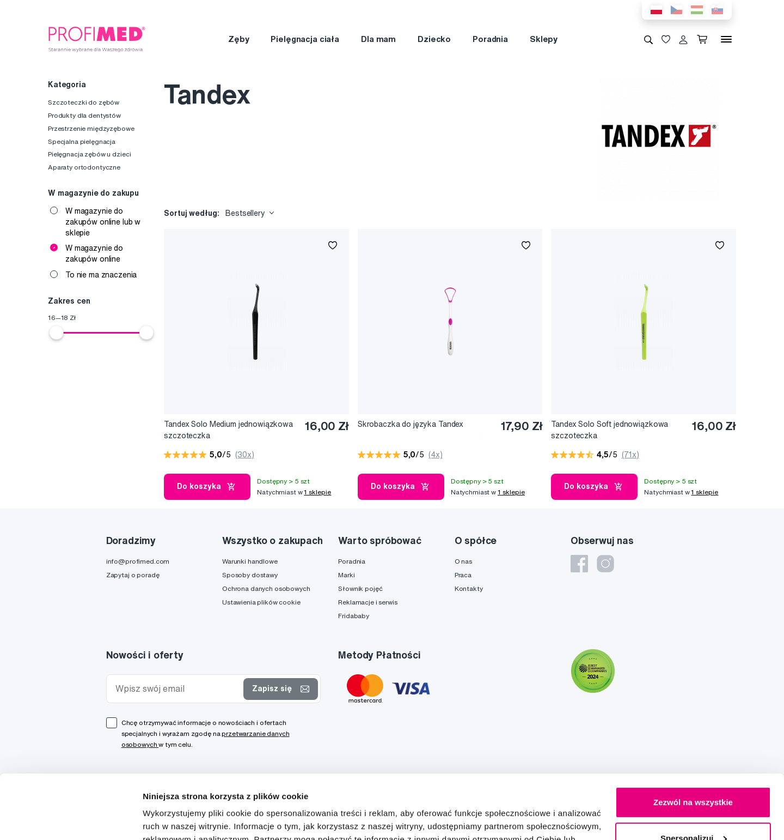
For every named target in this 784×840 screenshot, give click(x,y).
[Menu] (726, 39)
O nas (463, 561)
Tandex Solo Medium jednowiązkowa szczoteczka (228, 429)
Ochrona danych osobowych (266, 588)
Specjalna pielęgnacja (81, 141)
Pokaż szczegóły (175, 818)
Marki (346, 574)
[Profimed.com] (97, 39)
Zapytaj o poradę (133, 574)
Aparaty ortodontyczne (84, 167)
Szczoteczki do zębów (83, 102)
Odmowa (693, 809)
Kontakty (469, 588)
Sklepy (544, 39)
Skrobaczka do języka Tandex (410, 424)
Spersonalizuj (693, 773)
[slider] (57, 332)
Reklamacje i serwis (367, 602)
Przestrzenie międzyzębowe (91, 128)
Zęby (238, 39)
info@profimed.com (138, 561)
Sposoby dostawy (250, 574)
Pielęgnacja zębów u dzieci (89, 154)
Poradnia (490, 39)
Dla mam (378, 39)
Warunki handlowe (250, 561)
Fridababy (353, 615)
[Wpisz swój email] (177, 688)
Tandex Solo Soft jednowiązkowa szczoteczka (609, 429)
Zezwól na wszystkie (693, 738)
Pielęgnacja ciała (305, 39)
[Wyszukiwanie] (648, 39)
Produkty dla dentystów (84, 115)
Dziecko (434, 39)
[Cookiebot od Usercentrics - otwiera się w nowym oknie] (70, 819)
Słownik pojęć (360, 588)
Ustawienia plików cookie (261, 602)
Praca (463, 574)
